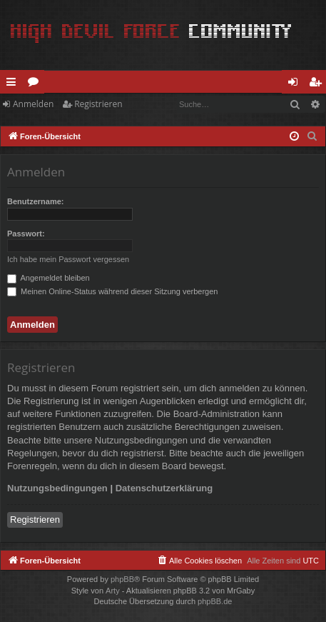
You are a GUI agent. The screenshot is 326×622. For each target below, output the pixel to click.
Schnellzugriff (14, 84)
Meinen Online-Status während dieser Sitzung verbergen (112, 291)
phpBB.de (215, 601)
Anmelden (33, 104)
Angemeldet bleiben (48, 278)
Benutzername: (35, 201)
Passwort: (26, 233)
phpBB (122, 579)
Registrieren (98, 104)
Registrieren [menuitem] (318, 84)
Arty (113, 590)
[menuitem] (312, 136)
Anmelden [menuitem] (297, 84)
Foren (36, 84)
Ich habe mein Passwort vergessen (68, 259)
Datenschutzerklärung (164, 488)
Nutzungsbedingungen (57, 488)
